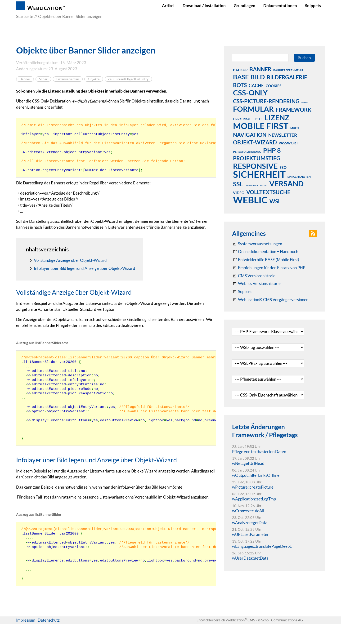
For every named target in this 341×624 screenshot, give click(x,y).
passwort (288, 143)
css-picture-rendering (266, 101)
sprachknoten (299, 176)
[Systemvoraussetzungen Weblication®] (257, 244)
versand (286, 183)
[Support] (242, 292)
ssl (238, 183)
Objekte (93, 79)
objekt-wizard (255, 142)
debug (304, 102)
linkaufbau (242, 119)
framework (293, 109)
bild (258, 76)
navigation (249, 134)
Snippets (313, 5)
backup (240, 70)
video (238, 193)
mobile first (260, 125)
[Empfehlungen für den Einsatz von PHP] (268, 268)
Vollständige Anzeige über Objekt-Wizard (70, 260)
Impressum (25, 620)
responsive (255, 166)
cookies (273, 86)
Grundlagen (244, 5)
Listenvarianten (67, 79)
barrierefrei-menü (288, 70)
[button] (313, 233)
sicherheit (259, 174)
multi (294, 127)
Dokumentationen (280, 5)
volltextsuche (268, 192)
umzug (263, 185)
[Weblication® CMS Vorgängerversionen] (270, 300)
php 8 (272, 150)
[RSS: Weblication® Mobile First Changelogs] (256, 284)
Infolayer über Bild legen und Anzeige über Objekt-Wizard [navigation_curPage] (84, 268)
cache (256, 85)
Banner (25, 79)
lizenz (277, 117)
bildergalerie (287, 77)
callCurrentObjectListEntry (128, 79)
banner (260, 69)
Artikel (168, 5)
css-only (250, 92)
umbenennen (251, 185)
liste (258, 119)
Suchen (304, 57)
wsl (275, 201)
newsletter (282, 135)
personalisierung (247, 151)
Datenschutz (49, 620)
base (241, 76)
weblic (250, 199)
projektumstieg (256, 158)
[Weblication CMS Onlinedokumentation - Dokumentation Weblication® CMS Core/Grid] (265, 252)
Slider (43, 79)
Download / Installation (204, 5)
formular (253, 109)
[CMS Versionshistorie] (253, 276)
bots (240, 85)
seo (283, 167)
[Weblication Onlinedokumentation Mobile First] (265, 260)
